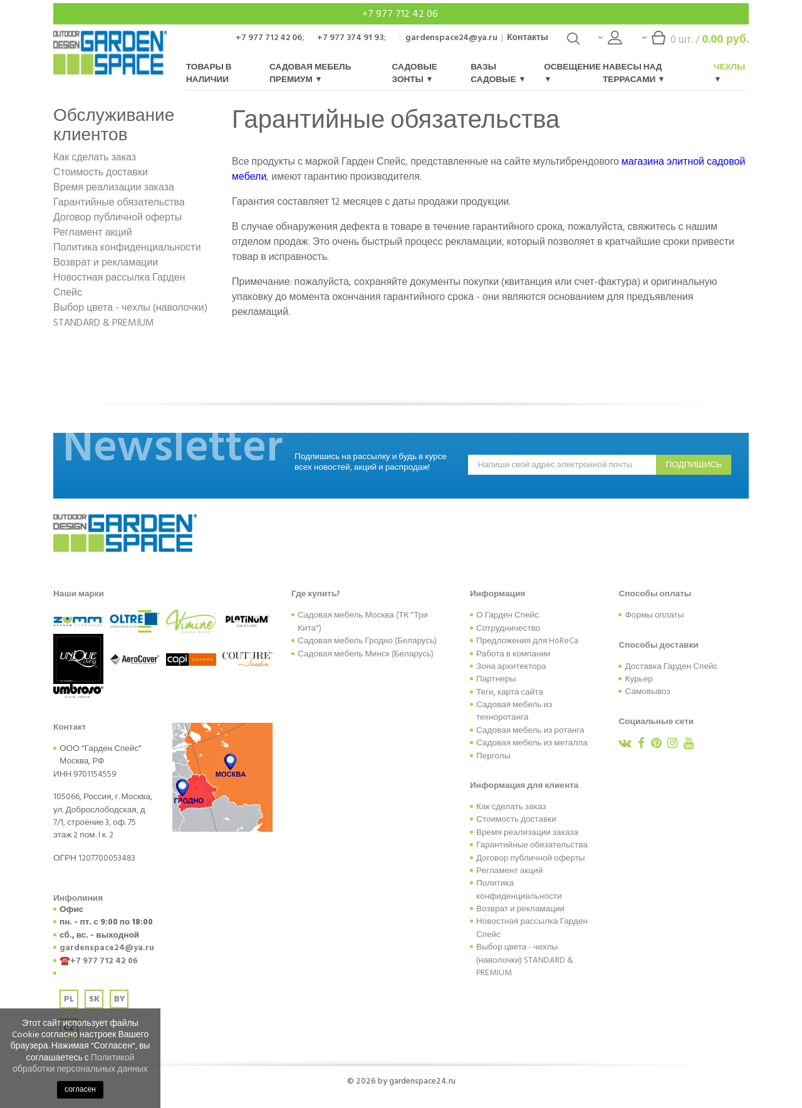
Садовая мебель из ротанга (530, 730)
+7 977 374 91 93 (350, 37)
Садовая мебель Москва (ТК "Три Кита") (363, 621)
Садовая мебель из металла (532, 743)
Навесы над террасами (633, 73)
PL (69, 999)
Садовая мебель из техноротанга (514, 711)
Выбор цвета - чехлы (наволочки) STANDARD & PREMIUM (130, 315)
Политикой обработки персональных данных (80, 1063)
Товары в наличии (209, 73)
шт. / (695, 42)
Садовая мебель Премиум (310, 73)
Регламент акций (92, 232)
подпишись (693, 465)
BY (119, 999)
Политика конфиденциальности (127, 247)
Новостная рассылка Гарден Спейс (119, 285)
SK (94, 999)
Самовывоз (647, 691)
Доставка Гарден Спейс (671, 666)
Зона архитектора (511, 666)
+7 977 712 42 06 (401, 14)
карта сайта (520, 692)
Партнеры (496, 679)
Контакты (527, 37)
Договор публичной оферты (117, 217)
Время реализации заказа (113, 187)
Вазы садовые (497, 73)
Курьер (638, 679)
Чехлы (730, 71)
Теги (485, 692)
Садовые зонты (414, 73)
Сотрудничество (508, 628)
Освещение (572, 71)
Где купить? (315, 594)
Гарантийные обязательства (119, 202)
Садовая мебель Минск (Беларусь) (366, 654)
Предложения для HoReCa (527, 641)
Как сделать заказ (94, 157)
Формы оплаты (654, 615)
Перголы (493, 756)
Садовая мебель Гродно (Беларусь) (367, 641)
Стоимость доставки (100, 172)
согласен (80, 1089)
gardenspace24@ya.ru (451, 37)
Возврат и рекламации (105, 262)
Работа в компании (513, 654)
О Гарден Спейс (507, 615)
